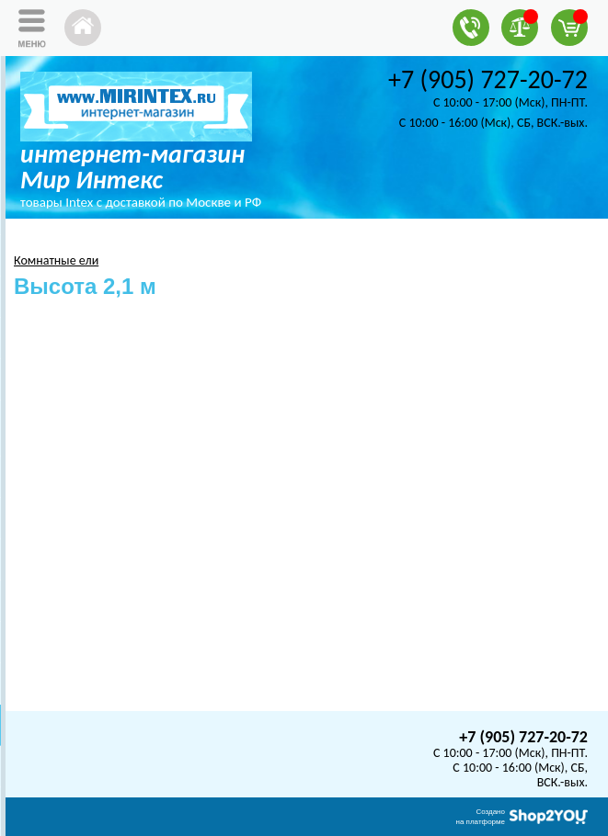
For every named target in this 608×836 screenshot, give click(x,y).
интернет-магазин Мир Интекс (132, 167)
